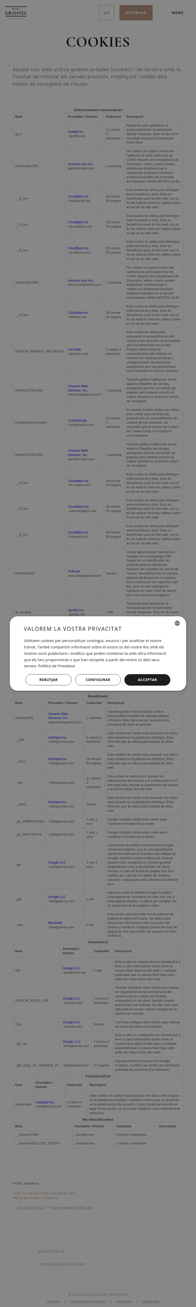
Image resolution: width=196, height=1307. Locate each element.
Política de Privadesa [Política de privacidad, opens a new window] (56, 665)
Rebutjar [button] (48, 679)
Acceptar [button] (147, 679)
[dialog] (98, 653)
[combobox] (177, 623)
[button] (98, 680)
